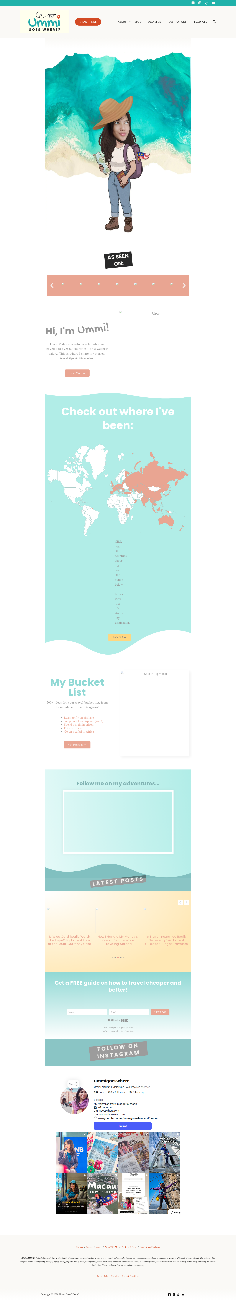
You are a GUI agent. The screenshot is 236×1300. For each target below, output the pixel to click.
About (99, 1247)
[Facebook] (193, 3)
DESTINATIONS (178, 22)
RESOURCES (199, 22)
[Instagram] (200, 3)
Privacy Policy (103, 1276)
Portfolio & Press (129, 1247)
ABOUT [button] (123, 22)
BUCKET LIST (155, 22)
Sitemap (79, 1247)
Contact (89, 1247)
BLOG (138, 22)
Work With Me (111, 1247)
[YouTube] (213, 3)
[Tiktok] (207, 3)
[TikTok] (178, 1294)
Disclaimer (115, 1276)
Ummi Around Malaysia (150, 1247)
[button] (88, 22)
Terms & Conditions (130, 1276)
